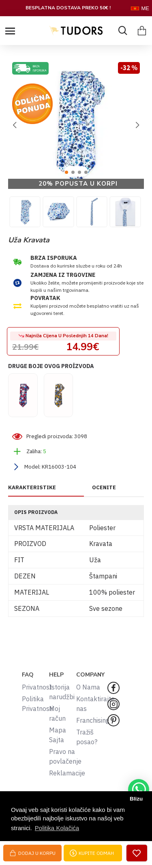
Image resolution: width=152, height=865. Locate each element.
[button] (14, 125)
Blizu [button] (136, 799)
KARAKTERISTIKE (32, 487)
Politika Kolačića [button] (57, 827)
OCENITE (104, 487)
